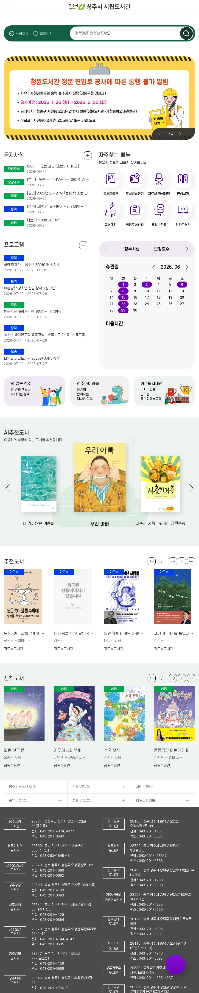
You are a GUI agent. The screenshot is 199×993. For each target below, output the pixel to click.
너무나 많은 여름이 (38, 523)
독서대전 (111, 225)
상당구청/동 (81, 787)
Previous (160, 134)
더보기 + (191, 561)
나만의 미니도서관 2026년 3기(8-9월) (32, 358)
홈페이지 (46, 34)
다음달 (184, 267)
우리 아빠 (99, 524)
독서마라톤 (110, 194)
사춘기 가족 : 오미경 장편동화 (160, 523)
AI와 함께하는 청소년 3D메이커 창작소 (32, 265)
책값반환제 (158, 225)
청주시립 (132, 249)
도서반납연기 (135, 194)
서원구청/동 (145, 787)
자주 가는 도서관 (176, 964)
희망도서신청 (135, 225)
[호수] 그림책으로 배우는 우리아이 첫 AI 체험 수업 (59, 180)
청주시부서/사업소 (22, 787)
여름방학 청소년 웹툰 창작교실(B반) (30, 288)
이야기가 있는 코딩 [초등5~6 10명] (53, 166)
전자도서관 (183, 225)
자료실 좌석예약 (159, 194)
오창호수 (162, 249)
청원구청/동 (81, 800)
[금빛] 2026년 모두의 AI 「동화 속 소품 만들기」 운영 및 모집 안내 (59, 193)
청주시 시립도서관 (99, 7)
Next (179, 134)
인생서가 (183, 194)
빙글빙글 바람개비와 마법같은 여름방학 (32, 312)
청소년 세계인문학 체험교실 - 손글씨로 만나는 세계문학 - (45, 335)
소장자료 (22, 34)
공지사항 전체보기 (88, 155)
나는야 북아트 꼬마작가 (44, 220)
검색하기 (186, 33)
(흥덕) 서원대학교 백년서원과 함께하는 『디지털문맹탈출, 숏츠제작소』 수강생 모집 (59, 207)
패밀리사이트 (145, 800)
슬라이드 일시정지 (187, 134)
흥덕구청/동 (17, 800)
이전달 (156, 267)
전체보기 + (83, 245)
